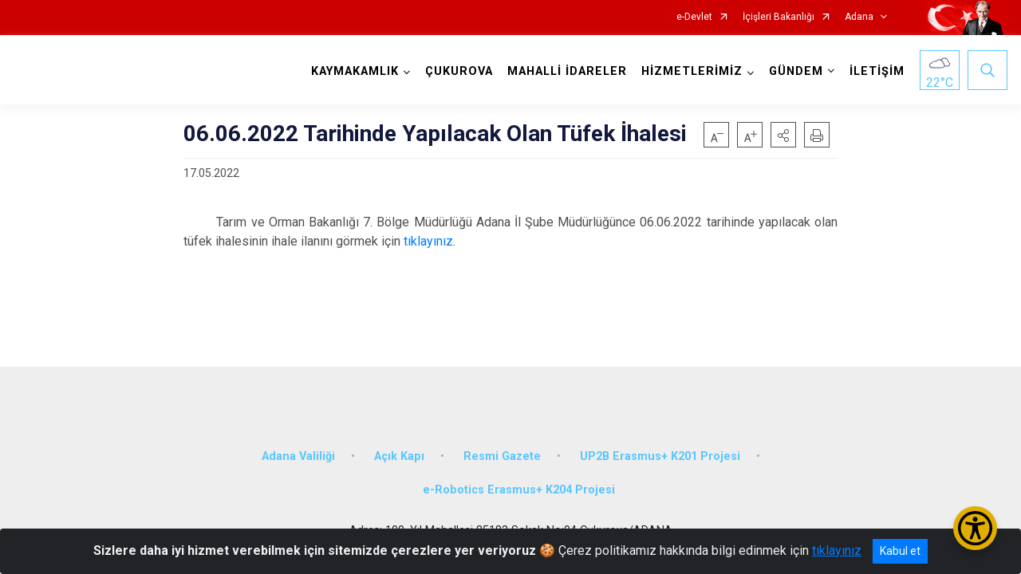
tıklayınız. (429, 241)
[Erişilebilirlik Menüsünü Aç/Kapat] (975, 528)
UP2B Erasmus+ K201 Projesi (660, 456)
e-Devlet (694, 17)
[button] (783, 134)
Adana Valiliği (298, 456)
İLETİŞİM (877, 71)
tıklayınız (836, 550)
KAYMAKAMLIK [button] (355, 71)
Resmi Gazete (502, 456)
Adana (859, 17)
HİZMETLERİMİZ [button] (692, 71)
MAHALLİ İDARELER (567, 71)
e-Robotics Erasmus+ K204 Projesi (519, 490)
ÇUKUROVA (459, 71)
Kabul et (900, 551)
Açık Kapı (399, 456)
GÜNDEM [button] (796, 71)
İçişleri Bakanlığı (778, 17)
